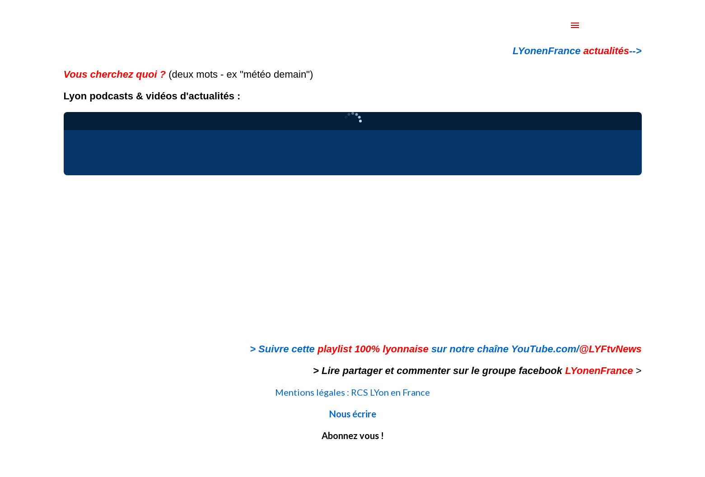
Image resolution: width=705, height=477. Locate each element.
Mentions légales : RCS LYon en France (352, 392)
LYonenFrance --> (577, 50)
